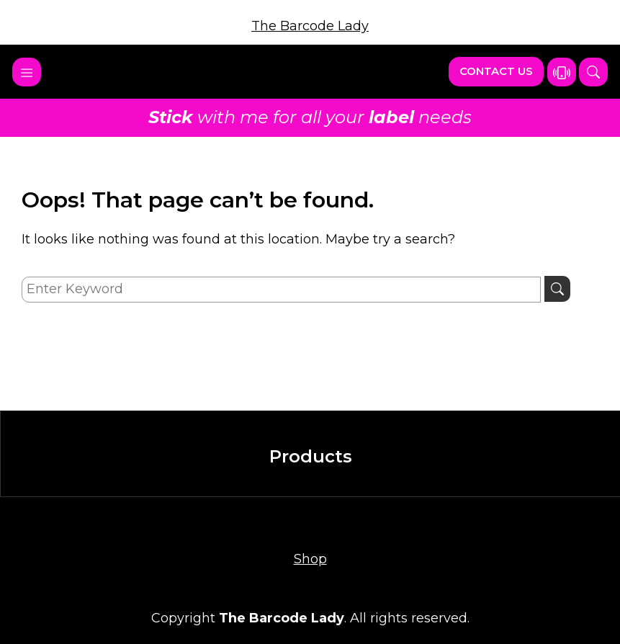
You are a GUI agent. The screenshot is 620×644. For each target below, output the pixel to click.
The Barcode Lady (310, 26)
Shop (310, 559)
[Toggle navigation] (26, 72)
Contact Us (496, 71)
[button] (593, 72)
